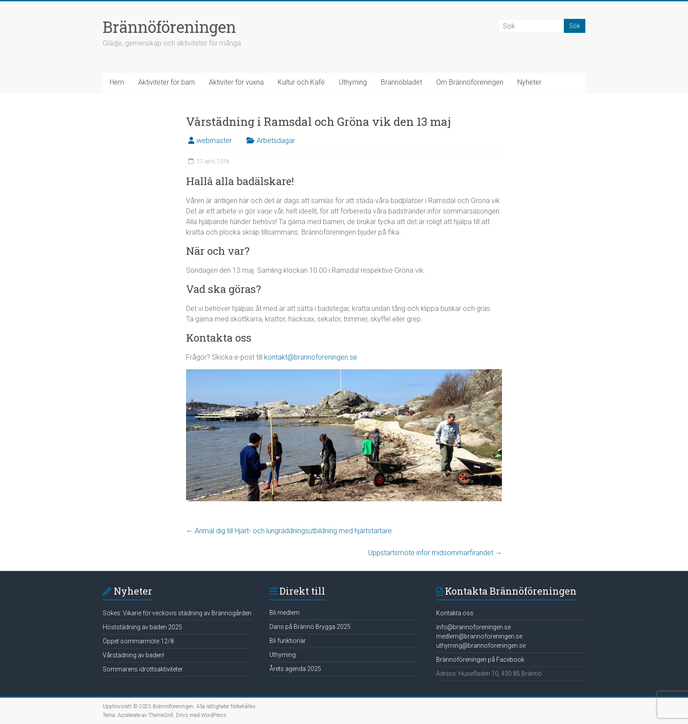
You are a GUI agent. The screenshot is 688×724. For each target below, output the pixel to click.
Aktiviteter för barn (166, 82)
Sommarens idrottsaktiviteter (143, 669)
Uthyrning (353, 82)
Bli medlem (284, 612)
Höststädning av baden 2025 (142, 627)
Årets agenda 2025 (295, 668)
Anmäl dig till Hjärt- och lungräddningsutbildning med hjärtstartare (289, 531)
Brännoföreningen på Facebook (480, 659)
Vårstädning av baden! (133, 655)
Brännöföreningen (169, 26)
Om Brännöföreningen (469, 82)
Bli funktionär (287, 640)
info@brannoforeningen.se (473, 627)
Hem (117, 82)
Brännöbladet (401, 82)
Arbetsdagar (276, 140)
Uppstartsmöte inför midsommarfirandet (435, 553)
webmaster (214, 140)
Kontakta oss (454, 613)
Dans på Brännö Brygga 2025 (310, 626)
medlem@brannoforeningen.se (479, 636)
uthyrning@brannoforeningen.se (481, 645)
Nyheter (529, 82)
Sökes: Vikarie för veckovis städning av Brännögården (177, 613)
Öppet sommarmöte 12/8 (138, 641)
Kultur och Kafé (301, 82)
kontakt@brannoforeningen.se (310, 357)
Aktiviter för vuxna (236, 82)
